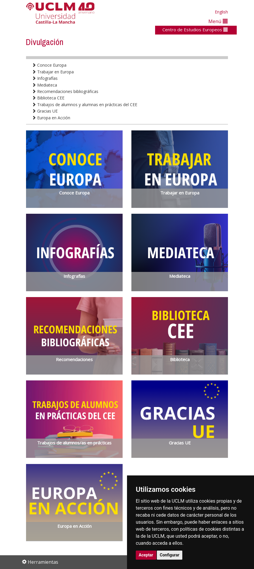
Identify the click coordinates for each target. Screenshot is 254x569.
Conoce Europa (49, 65)
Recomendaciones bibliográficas (65, 91)
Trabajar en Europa (53, 72)
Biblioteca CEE (48, 98)
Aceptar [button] (146, 555)
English (221, 12)
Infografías (45, 78)
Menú (218, 21)
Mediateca (44, 85)
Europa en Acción (51, 117)
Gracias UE (45, 111)
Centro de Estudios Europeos (195, 29)
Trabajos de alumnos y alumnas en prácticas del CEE (84, 104)
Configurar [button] (169, 555)
